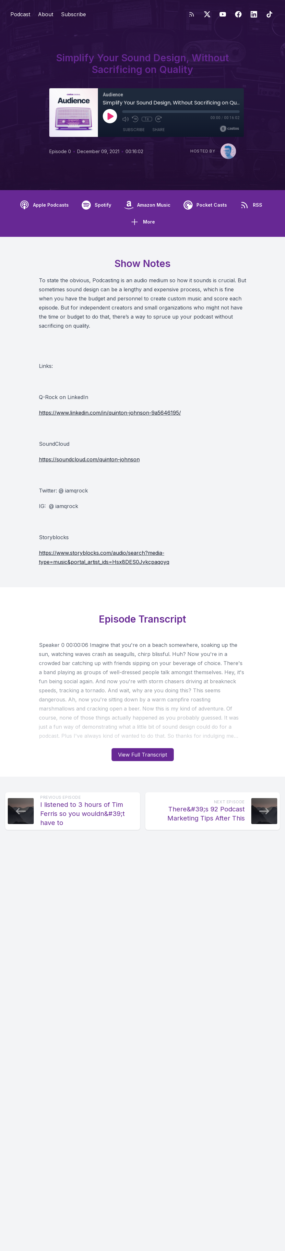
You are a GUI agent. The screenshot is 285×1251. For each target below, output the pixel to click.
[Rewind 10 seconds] (135, 119)
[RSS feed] (191, 14)
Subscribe (73, 14)
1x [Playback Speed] (147, 119)
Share (158, 129)
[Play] (110, 116)
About (45, 14)
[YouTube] (222, 14)
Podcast (20, 14)
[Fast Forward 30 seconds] (158, 119)
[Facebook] (238, 14)
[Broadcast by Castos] (229, 129)
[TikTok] (269, 14)
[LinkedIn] (253, 14)
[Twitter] (207, 14)
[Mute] (125, 119)
